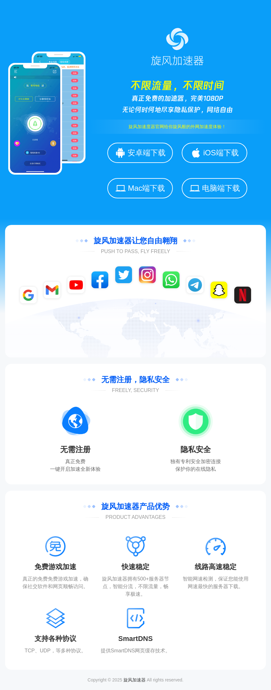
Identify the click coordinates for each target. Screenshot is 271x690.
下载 (233, 586)
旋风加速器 (134, 679)
